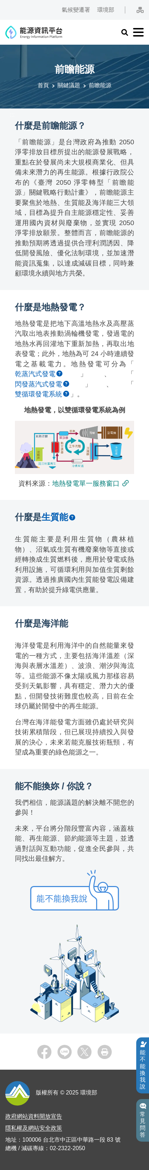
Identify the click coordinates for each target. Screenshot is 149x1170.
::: (3, 6)
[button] (124, 32)
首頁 (43, 85)
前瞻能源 (100, 85)
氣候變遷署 (75, 10)
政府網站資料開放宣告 (33, 1116)
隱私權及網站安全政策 (33, 1128)
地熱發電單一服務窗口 (86, 483)
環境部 (105, 10)
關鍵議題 (68, 85)
